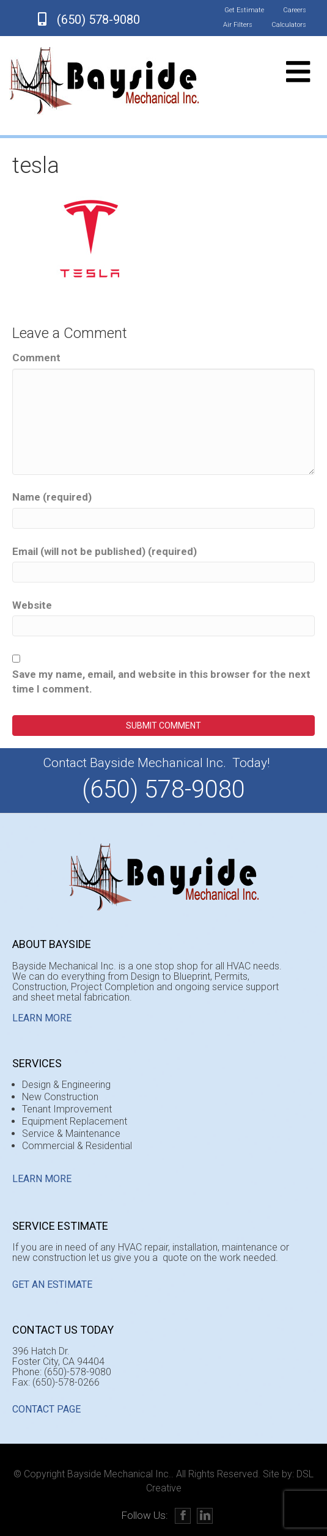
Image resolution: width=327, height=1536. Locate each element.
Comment (36, 357)
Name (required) (52, 497)
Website (32, 605)
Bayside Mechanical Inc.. (120, 1474)
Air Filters (237, 25)
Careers (294, 10)
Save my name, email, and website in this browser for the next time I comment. (161, 682)
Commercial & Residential (77, 1146)
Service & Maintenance (71, 1133)
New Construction (60, 1097)
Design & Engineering (66, 1084)
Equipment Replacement (74, 1121)
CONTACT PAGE (46, 1409)
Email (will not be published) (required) (104, 551)
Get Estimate (244, 10)
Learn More (42, 1018)
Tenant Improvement (67, 1109)
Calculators (288, 25)
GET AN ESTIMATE (52, 1284)
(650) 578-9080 (98, 19)
